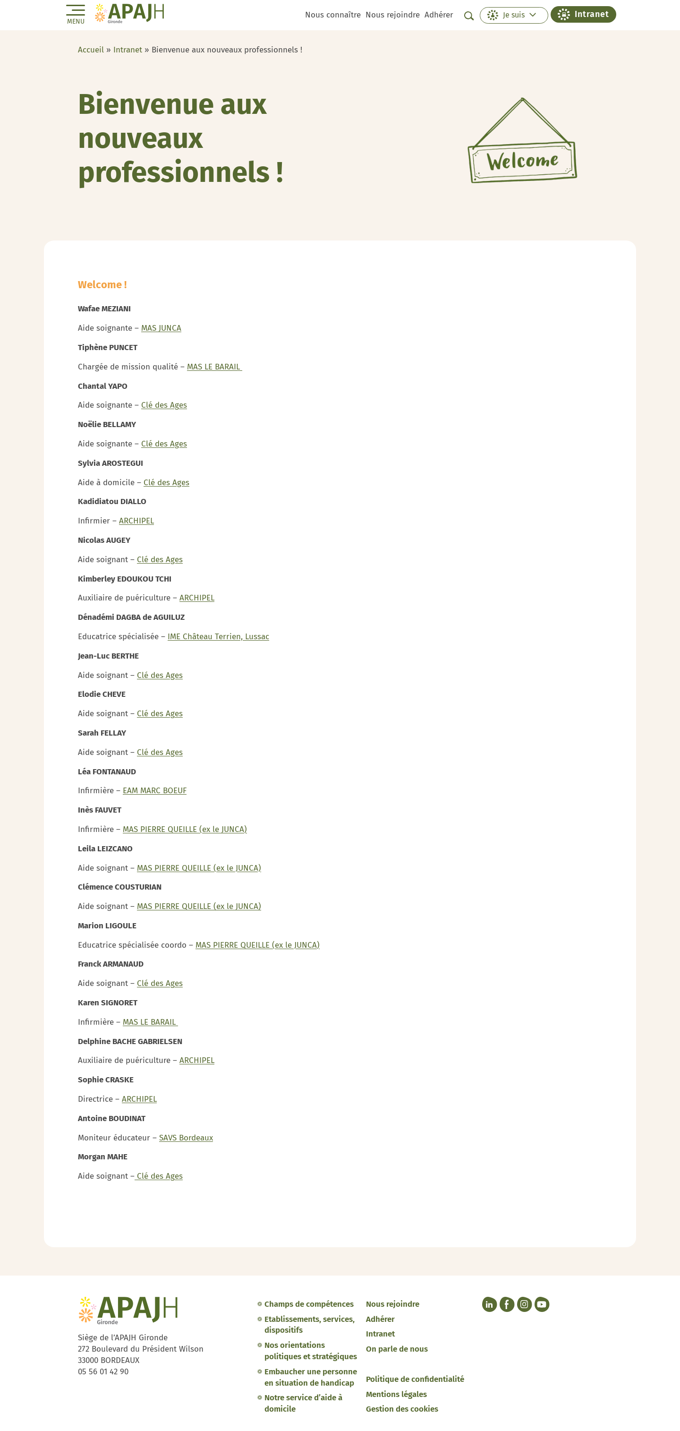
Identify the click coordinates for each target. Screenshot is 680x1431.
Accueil (91, 50)
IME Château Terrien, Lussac (218, 637)
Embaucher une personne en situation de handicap (310, 1377)
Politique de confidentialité (415, 1379)
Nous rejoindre (393, 15)
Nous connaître (333, 15)
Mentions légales (396, 1394)
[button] (514, 15)
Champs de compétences (309, 1304)
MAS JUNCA (161, 328)
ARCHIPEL (136, 521)
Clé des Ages (164, 405)
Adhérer (439, 15)
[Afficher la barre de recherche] (469, 16)
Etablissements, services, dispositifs (309, 1325)
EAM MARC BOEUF (155, 791)
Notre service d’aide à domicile (303, 1403)
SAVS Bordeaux (186, 1138)
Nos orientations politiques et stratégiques (310, 1351)
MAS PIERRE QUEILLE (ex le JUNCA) (185, 829)
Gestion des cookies (402, 1409)
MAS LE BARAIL (214, 367)
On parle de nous (397, 1349)
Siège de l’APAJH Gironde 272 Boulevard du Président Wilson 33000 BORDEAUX (141, 1349)
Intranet (127, 50)
